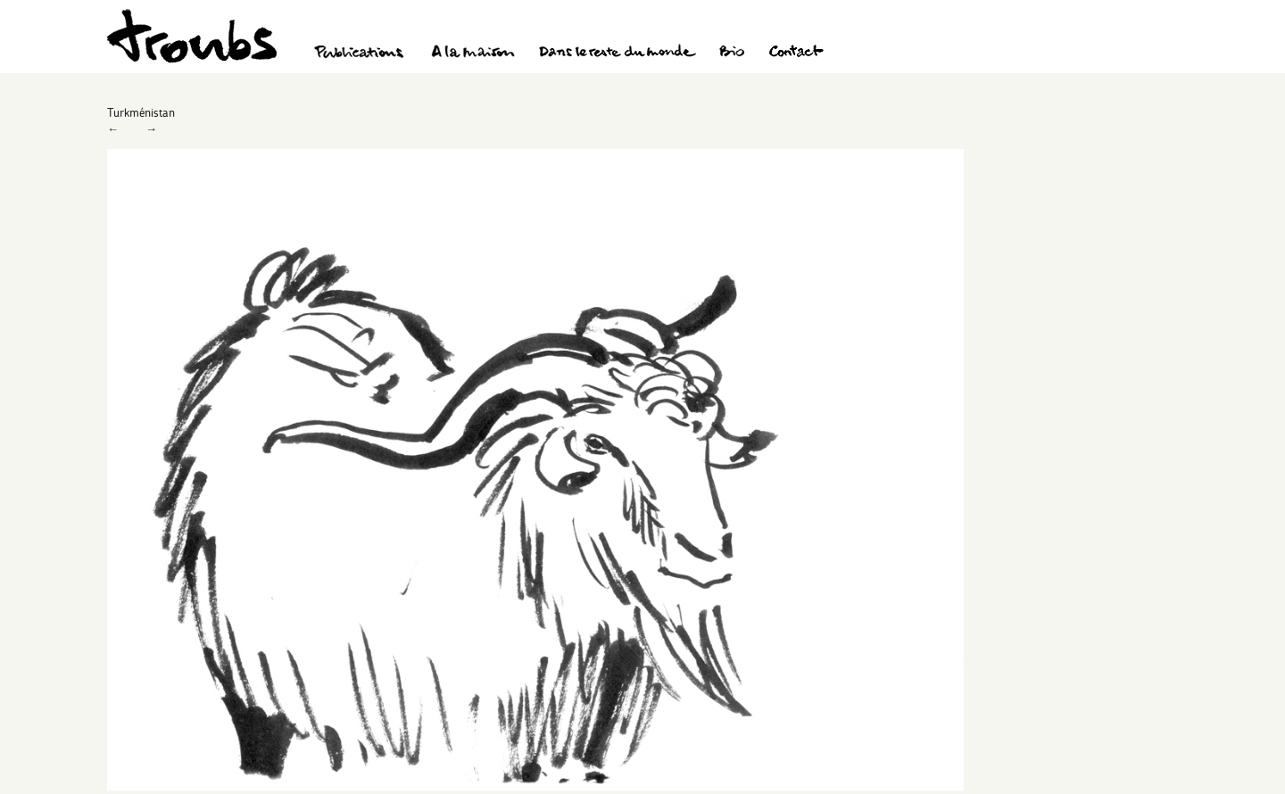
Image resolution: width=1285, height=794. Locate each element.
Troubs (192, 36)
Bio (731, 53)
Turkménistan (141, 112)
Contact (796, 53)
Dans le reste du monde (616, 53)
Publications (361, 53)
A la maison (473, 53)
